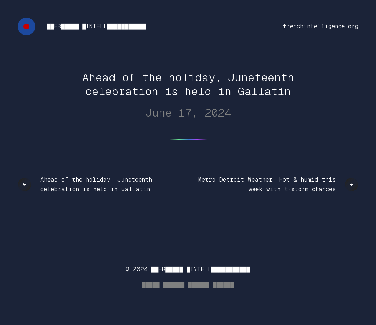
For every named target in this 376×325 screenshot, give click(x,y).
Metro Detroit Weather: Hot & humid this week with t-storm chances (267, 184)
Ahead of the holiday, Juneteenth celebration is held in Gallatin (96, 184)
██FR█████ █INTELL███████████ (96, 26)
